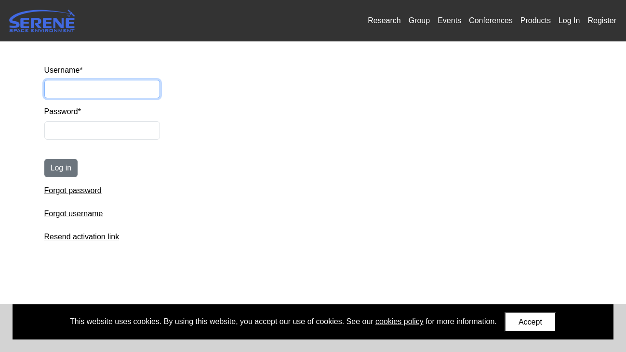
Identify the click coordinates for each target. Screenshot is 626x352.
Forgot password (73, 190)
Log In (569, 20)
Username (63, 70)
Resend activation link (82, 237)
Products (535, 20)
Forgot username (73, 213)
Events (449, 20)
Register (601, 20)
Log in (61, 168)
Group (419, 20)
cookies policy (399, 321)
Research (384, 20)
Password (62, 111)
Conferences (491, 20)
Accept (530, 322)
